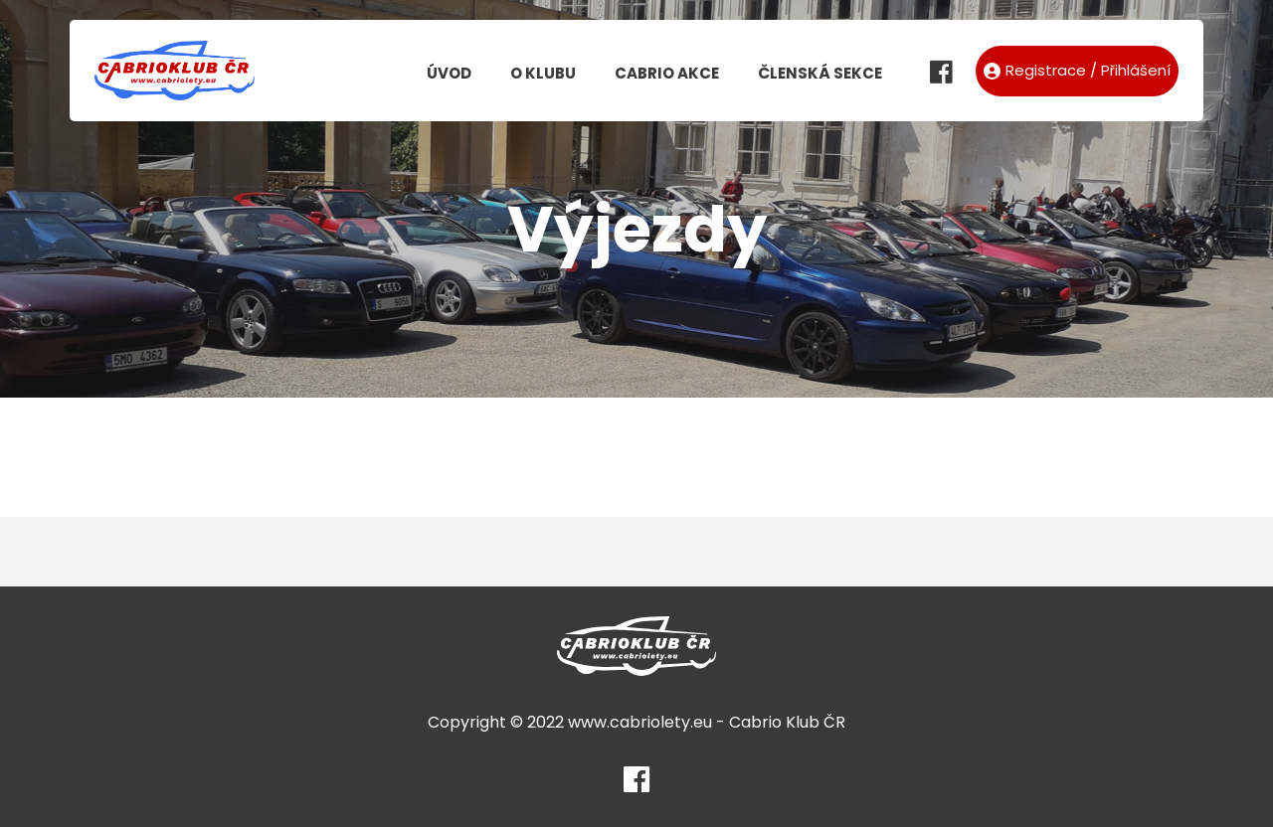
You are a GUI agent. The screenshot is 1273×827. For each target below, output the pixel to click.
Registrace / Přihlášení (1077, 70)
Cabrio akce (667, 73)
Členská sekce (820, 73)
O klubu (543, 73)
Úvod (449, 73)
